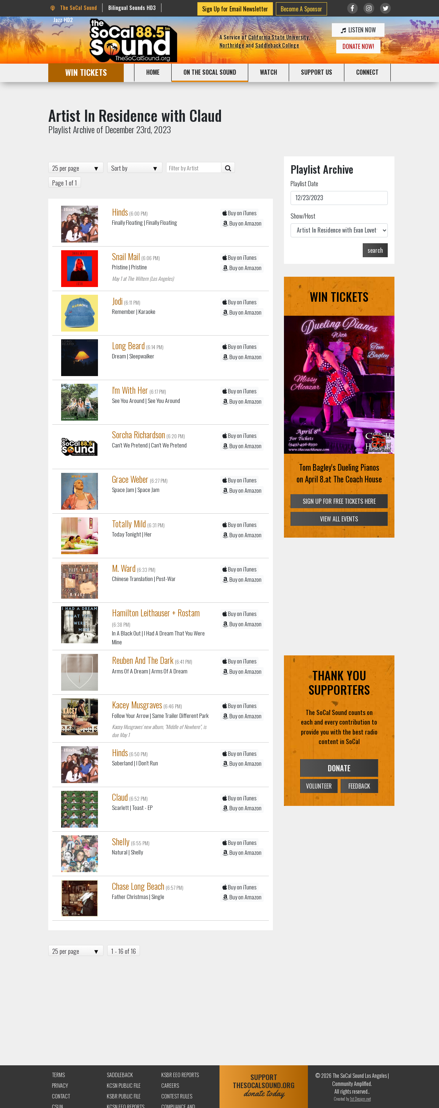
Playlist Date (304, 183)
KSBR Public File (124, 1096)
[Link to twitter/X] (385, 8)
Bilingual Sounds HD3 (132, 7)
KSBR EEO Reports (180, 1075)
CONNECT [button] (367, 72)
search (375, 250)
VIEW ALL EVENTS (339, 518)
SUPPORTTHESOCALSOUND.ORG (263, 1085)
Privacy (60, 1085)
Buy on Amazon (241, 223)
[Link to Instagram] (369, 8)
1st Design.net (360, 1098)
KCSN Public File (124, 1085)
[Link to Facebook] (352, 8)
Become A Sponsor (301, 8)
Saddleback (120, 1075)
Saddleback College (277, 45)
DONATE (339, 768)
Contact (61, 1096)
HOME (152, 72)
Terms (58, 1075)
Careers (170, 1085)
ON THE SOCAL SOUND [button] (209, 72)
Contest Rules (176, 1096)
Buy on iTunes (239, 213)
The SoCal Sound (73, 7)
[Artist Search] (228, 167)
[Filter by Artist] (193, 167)
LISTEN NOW (358, 29)
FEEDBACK (359, 786)
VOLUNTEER (319, 786)
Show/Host (303, 215)
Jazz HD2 (63, 20)
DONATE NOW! (358, 46)
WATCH (268, 72)
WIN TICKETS (86, 72)
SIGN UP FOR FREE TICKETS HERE (339, 501)
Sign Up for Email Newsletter (235, 8)
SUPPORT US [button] (316, 72)
